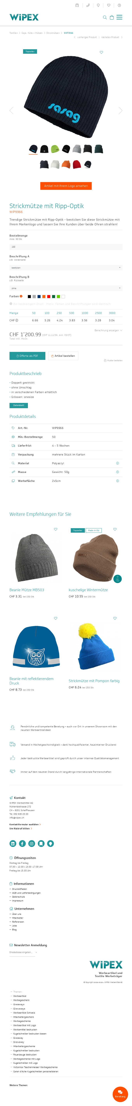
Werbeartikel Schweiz (24, 1012)
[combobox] (66, 267)
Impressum (17, 900)
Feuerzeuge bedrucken (25, 1054)
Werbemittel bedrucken (25, 1029)
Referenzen (18, 922)
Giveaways (18, 1004)
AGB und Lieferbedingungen (26, 893)
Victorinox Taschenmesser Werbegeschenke (35, 1067)
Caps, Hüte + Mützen (32, 33)
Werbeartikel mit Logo (24, 1025)
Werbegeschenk (21, 1000)
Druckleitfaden (19, 889)
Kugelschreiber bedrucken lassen (30, 1033)
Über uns (16, 914)
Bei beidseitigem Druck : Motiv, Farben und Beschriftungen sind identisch (59, 304)
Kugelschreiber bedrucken (26, 1050)
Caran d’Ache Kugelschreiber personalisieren (35, 1071)
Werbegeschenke (22, 1021)
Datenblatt (18, 405)
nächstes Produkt (112, 37)
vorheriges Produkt (85, 37)
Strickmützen (53, 33)
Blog (14, 929)
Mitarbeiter (17, 918)
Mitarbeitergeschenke (24, 1046)
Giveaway (18, 1038)
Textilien (13, 33)
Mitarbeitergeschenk (23, 1017)
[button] (12, 110)
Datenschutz (18, 897)
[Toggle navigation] (118, 18)
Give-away (18, 1042)
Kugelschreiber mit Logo (25, 1063)
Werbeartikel (19, 996)
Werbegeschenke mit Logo (26, 1059)
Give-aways (19, 1008)
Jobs (14, 925)
